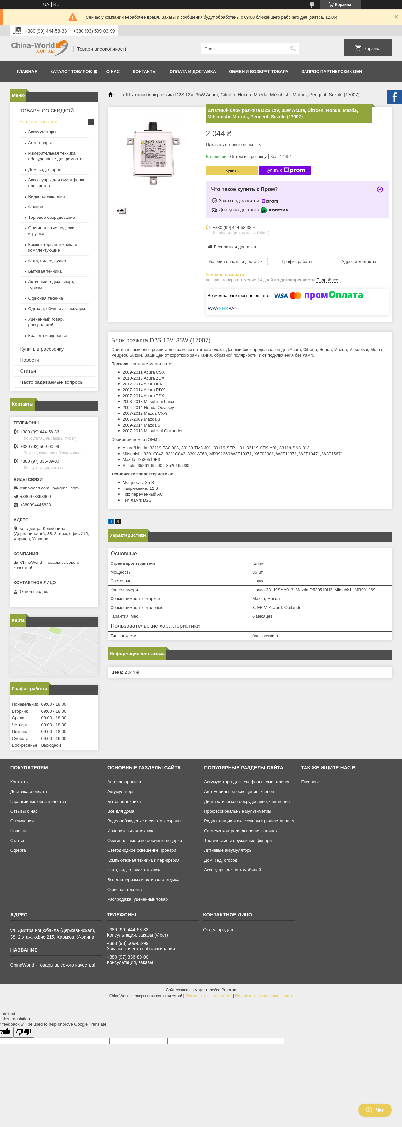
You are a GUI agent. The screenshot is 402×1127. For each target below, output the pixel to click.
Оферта (18, 850)
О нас (113, 71)
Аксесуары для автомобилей (232, 869)
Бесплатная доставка (235, 246)
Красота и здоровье (47, 335)
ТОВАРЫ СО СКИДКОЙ (47, 110)
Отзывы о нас (23, 811)
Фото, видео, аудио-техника (134, 869)
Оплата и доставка (193, 71)
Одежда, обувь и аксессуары (56, 308)
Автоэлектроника (124, 781)
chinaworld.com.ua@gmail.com (49, 488)
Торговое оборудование (51, 217)
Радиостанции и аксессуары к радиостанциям (249, 821)
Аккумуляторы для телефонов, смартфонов (247, 781)
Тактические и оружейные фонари (238, 840)
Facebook (310, 781)
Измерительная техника (131, 830)
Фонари (35, 206)
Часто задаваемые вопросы (52, 382)
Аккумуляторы (42, 131)
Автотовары (40, 142)
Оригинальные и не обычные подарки (144, 840)
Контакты (144, 71)
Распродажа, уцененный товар (137, 899)
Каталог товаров (71, 71)
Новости (29, 360)
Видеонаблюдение (46, 196)
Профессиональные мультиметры (237, 811)
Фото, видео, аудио (47, 260)
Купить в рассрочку (42, 349)
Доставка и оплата (28, 791)
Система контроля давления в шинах (240, 830)
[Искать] (293, 48)
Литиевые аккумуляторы (228, 850)
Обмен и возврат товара (258, 71)
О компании (22, 821)
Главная (27, 71)
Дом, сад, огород (45, 169)
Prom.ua (228, 990)
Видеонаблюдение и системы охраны (144, 821)
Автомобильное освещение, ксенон (239, 791)
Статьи (28, 371)
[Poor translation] (23, 1032)
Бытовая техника (45, 271)
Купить (232, 170)
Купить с (285, 170)
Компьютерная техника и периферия (143, 860)
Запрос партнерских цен (331, 71)
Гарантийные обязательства (38, 801)
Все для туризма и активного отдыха (143, 879)
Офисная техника (45, 298)
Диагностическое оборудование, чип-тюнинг (247, 801)
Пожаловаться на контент (208, 996)
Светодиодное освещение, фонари (141, 850)
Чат (375, 1110)
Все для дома (120, 811)
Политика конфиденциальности (264, 996)
